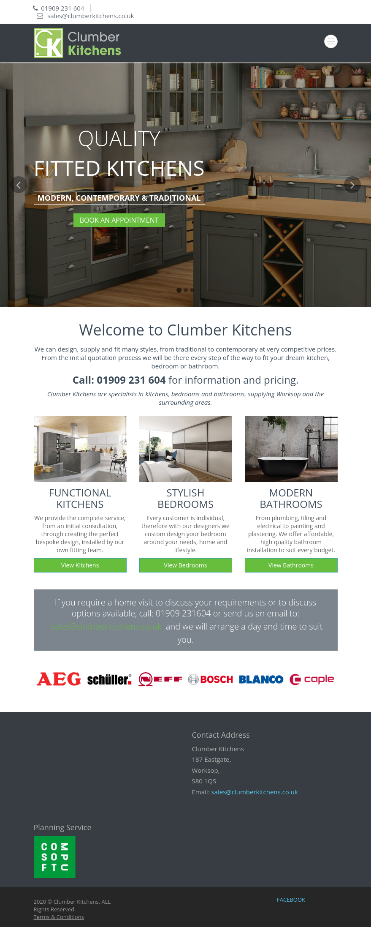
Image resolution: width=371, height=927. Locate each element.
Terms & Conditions (59, 917)
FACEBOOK (291, 899)
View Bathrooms (291, 565)
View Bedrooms (185, 565)
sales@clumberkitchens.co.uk (90, 15)
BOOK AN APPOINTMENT (119, 220)
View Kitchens (80, 565)
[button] (18, 241)
